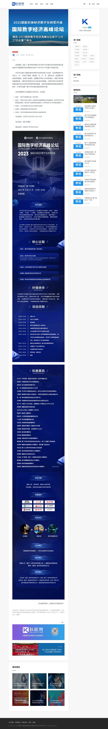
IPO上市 (77, 65)
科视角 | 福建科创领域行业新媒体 (26, 725)
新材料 (76, 58)
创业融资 (77, 62)
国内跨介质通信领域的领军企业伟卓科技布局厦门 (90, 126)
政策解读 (91, 58)
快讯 (31, 4)
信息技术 (91, 62)
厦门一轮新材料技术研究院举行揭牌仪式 (90, 145)
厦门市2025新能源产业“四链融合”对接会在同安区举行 (90, 117)
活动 (41, 4)
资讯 (36, 4)
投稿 (34, 722)
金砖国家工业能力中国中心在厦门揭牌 (90, 108)
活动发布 (15, 52)
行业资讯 (77, 49)
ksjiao (17, 55)
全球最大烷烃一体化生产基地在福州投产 (90, 154)
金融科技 (85, 46)
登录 (93, 4)
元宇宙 (84, 62)
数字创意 (83, 58)
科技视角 (77, 52)
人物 (46, 4)
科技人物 (85, 52)
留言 (30, 722)
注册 (97, 4)
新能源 (92, 55)
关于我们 (11, 722)
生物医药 (77, 55)
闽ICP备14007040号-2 (40, 725)
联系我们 (18, 722)
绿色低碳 (85, 49)
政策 (51, 4)
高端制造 (77, 46)
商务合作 (24, 722)
